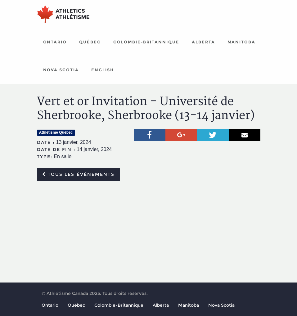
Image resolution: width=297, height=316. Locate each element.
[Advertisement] (148, 232)
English (102, 69)
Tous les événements (78, 174)
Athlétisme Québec (56, 132)
